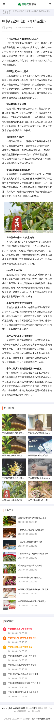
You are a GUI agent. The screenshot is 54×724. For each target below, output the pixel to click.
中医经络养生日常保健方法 (20, 629)
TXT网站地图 (34, 711)
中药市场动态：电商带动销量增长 (33, 553)
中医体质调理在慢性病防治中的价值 (24, 683)
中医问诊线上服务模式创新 (20, 647)
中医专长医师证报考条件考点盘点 (23, 692)
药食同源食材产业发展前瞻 (30, 565)
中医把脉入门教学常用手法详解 (22, 638)
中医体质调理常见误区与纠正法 (22, 656)
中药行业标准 (24, 11)
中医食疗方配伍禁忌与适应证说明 (23, 674)
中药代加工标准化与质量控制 (31, 530)
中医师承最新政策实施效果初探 (22, 665)
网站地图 (30, 708)
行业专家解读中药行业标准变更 (32, 518)
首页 (15, 11)
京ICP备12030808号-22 (14, 719)
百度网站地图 (41, 708)
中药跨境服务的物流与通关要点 (32, 601)
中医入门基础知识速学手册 (30, 541)
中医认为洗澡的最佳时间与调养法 (33, 589)
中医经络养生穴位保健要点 (30, 577)
